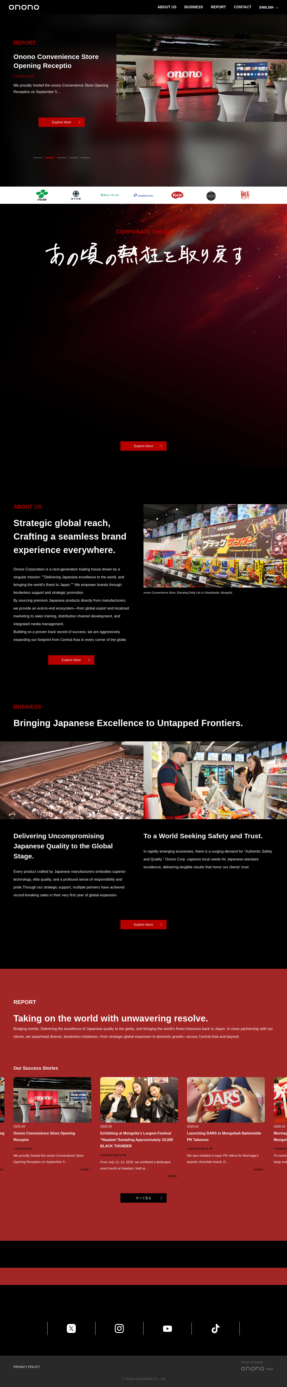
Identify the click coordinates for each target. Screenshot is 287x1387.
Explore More (61, 122)
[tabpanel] (143, 100)
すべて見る (144, 1198)
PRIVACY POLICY (26, 1367)
